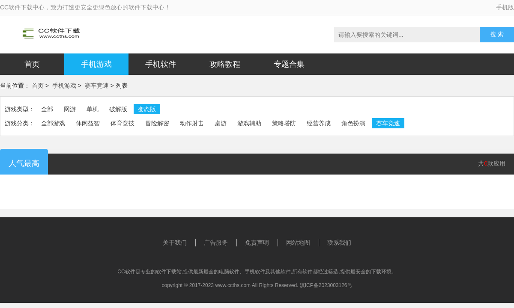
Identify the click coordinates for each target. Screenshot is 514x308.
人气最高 (24, 163)
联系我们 (339, 242)
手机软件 (160, 64)
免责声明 (257, 242)
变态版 (147, 109)
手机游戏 (96, 64)
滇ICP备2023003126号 (326, 285)
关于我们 (175, 242)
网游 (70, 109)
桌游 (221, 123)
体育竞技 (122, 123)
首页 (32, 64)
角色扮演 (353, 123)
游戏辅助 (249, 123)
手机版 (505, 7)
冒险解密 (157, 123)
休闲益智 (88, 123)
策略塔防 (284, 123)
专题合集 (289, 64)
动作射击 (192, 123)
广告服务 (216, 242)
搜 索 (497, 34)
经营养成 (319, 123)
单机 (93, 109)
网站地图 (298, 242)
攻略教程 (224, 64)
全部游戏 (53, 123)
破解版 (118, 109)
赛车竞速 (97, 85)
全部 (47, 109)
